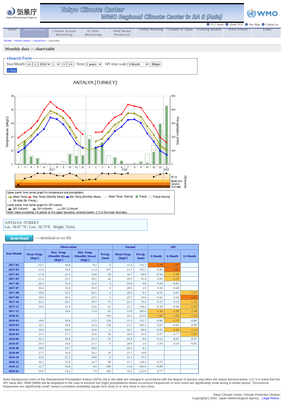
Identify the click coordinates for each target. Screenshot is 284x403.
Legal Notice (270, 398)
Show (155, 64)
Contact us (271, 24)
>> (71, 64)
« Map (12, 70)
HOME (8, 40)
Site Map (254, 24)
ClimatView (39, 40)
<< (29, 64)
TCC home (217, 24)
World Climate (22, 40)
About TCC (236, 24)
